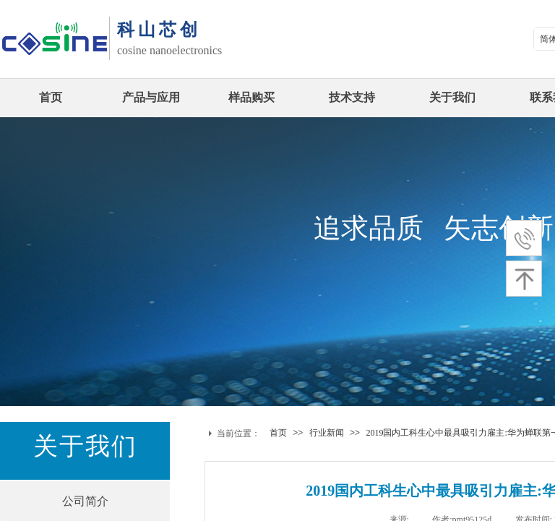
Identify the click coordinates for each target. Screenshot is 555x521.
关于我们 (452, 97)
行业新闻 (326, 433)
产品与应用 (151, 97)
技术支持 (352, 97)
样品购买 (251, 97)
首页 (50, 97)
